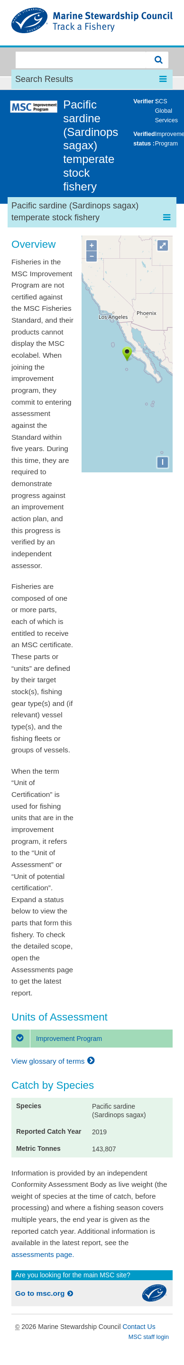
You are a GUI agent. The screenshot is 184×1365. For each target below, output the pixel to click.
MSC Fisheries (92, 23)
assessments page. (42, 1254)
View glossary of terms (54, 1061)
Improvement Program (56, 1039)
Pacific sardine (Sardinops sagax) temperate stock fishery (90, 145)
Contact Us (138, 1326)
